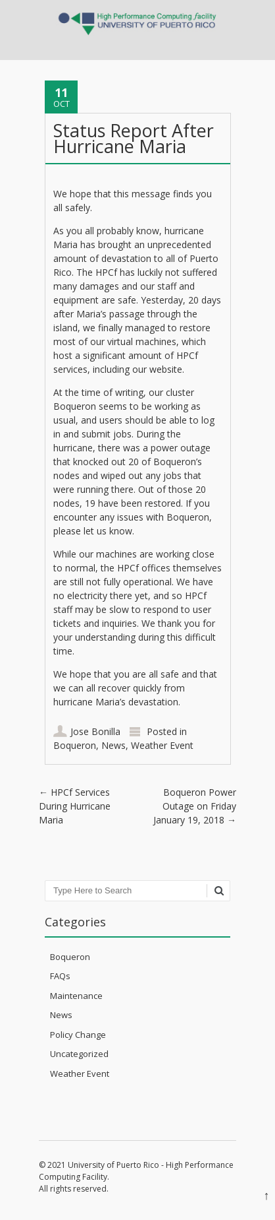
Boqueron (74, 745)
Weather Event (162, 745)
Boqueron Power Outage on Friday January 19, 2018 (194, 806)
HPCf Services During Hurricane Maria (75, 806)
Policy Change (78, 1035)
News (113, 745)
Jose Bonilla (95, 731)
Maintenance (76, 996)
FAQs (60, 976)
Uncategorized (79, 1054)
